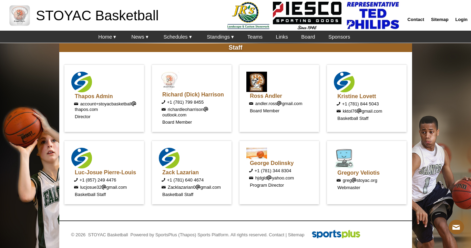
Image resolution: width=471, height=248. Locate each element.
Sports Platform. (213, 234)
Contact (276, 234)
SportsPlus (166, 234)
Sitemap (296, 234)
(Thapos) (187, 234)
